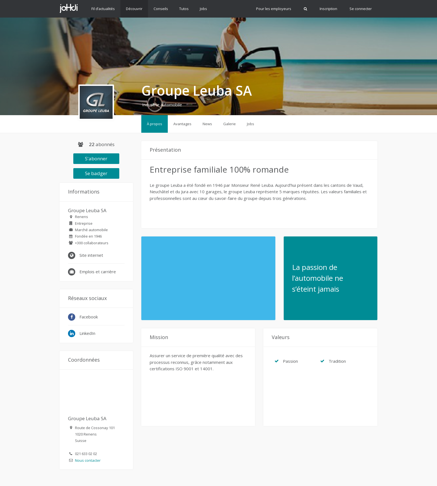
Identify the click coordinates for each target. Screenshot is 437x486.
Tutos (184, 8)
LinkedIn (81, 333)
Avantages (182, 123)
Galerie (229, 123)
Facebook (83, 317)
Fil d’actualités (103, 8)
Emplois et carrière (92, 271)
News (207, 123)
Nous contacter (88, 460)
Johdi (68, 8)
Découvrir (134, 8)
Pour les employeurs (273, 8)
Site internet (85, 255)
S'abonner (96, 158)
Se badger (96, 173)
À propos (154, 123)
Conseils (161, 8)
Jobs (203, 8)
